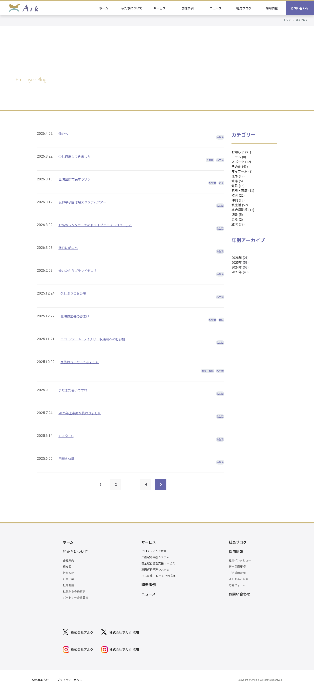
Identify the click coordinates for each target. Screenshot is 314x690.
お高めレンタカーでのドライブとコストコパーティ (95, 224)
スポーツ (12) (241, 161)
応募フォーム (237, 585)
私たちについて (131, 8)
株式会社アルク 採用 (124, 632)
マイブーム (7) (242, 171)
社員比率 (68, 579)
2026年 (236, 257)
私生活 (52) (239, 204)
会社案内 (68, 560)
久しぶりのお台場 (73, 293)
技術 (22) (238, 195)
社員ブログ (244, 8)
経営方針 (68, 573)
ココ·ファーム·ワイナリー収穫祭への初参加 (92, 339)
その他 (209, 160)
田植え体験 (66, 458)
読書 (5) (237, 214)
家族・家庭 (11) (242, 190)
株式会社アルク (82, 632)
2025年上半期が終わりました (79, 412)
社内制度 (68, 585)
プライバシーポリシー (71, 680)
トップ (287, 19)
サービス (160, 8)
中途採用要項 (237, 573)
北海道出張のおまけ (74, 316)
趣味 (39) (238, 224)
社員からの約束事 (74, 591)
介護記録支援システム (155, 557)
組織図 (67, 566)
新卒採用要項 (237, 566)
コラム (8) (238, 156)
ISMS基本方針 (40, 680)
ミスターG (65, 435)
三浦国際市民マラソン (74, 179)
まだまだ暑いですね (72, 390)
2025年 (236, 262)
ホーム (103, 8)
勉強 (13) (238, 185)
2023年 (236, 272)
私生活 (220, 137)
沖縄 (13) (238, 200)
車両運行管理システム (155, 569)
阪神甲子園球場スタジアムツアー (82, 202)
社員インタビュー (240, 560)
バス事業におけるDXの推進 (158, 576)
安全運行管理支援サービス (158, 563)
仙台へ (63, 133)
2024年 (236, 267)
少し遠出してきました (74, 156)
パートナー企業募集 (75, 597)
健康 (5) (237, 180)
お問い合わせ (300, 8)
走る (221, 182)
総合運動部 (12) (242, 209)
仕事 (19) (238, 176)
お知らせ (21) (241, 152)
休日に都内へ (68, 247)
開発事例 (188, 8)
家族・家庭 (207, 370)
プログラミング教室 (154, 551)
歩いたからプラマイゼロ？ (77, 270)
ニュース (216, 8)
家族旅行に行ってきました (79, 361)
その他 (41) (239, 166)
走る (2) (237, 219)
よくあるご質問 (238, 579)
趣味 (221, 319)
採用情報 (272, 8)
